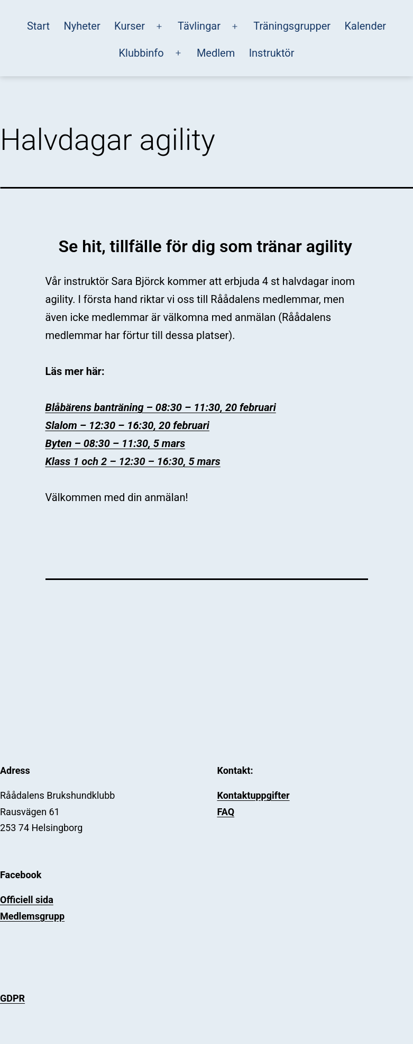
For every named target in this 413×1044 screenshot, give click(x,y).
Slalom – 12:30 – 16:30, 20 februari (127, 425)
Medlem (216, 53)
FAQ (226, 811)
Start (38, 26)
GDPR (12, 998)
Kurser (129, 26)
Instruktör (272, 53)
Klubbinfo (141, 53)
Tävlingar (199, 26)
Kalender (365, 26)
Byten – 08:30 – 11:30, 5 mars (115, 443)
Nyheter (81, 26)
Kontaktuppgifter (253, 795)
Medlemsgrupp (32, 916)
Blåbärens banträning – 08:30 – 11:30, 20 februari (160, 407)
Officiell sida (26, 899)
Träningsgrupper (292, 26)
